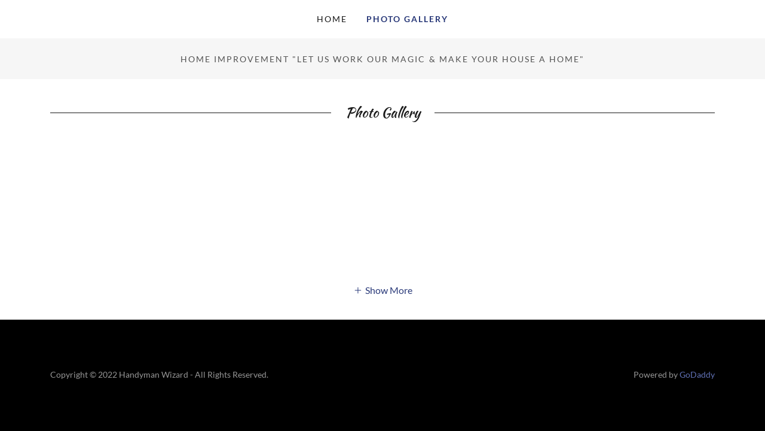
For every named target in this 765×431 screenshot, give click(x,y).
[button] (382, 289)
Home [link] (332, 19)
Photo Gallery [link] (407, 19)
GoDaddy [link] (697, 374)
